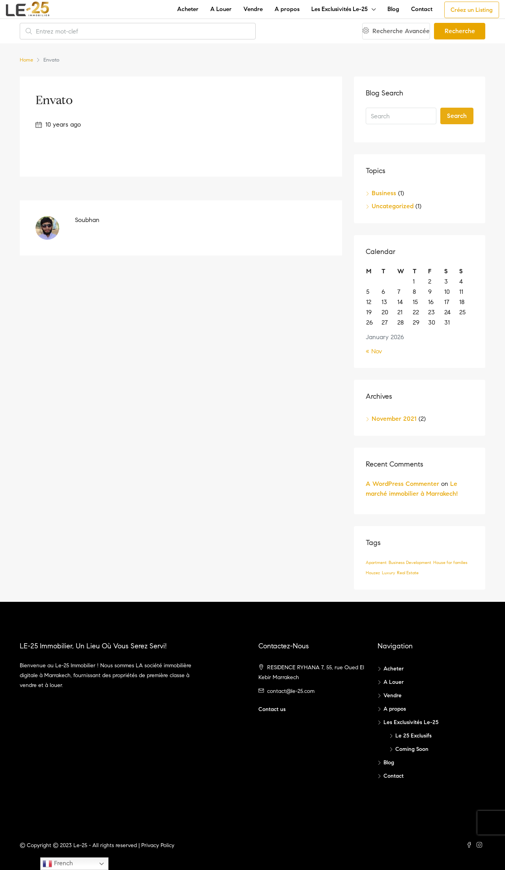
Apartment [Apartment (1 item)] (376, 562)
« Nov (374, 351)
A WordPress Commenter (402, 483)
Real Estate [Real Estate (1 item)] (408, 572)
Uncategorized (392, 206)
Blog (393, 9)
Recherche (460, 31)
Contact (421, 9)
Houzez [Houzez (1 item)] (373, 572)
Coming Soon (411, 749)
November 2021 (394, 418)
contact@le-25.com (290, 691)
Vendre (253, 9)
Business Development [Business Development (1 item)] (410, 562)
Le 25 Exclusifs (413, 735)
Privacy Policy (157, 845)
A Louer (221, 9)
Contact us (272, 709)
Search (457, 115)
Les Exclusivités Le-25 (339, 9)
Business (384, 193)
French (58, 863)
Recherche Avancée (396, 31)
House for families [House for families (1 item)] (450, 562)
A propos (287, 9)
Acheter (187, 9)
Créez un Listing (472, 9)
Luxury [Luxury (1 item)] (388, 572)
